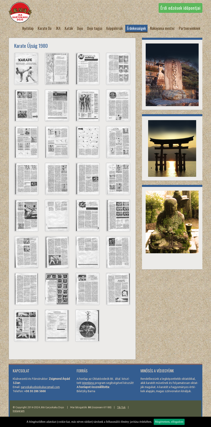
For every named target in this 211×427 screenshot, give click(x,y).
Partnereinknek (189, 28)
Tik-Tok (121, 407)
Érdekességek (136, 28)
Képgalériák (114, 28)
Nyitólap (28, 28)
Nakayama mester (162, 28)
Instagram (19, 410)
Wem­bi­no (88, 383)
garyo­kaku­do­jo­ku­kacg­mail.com (40, 387)
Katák (69, 28)
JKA (58, 28)
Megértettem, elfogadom (169, 421)
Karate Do (45, 28)
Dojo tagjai (94, 28)
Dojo (80, 28)
